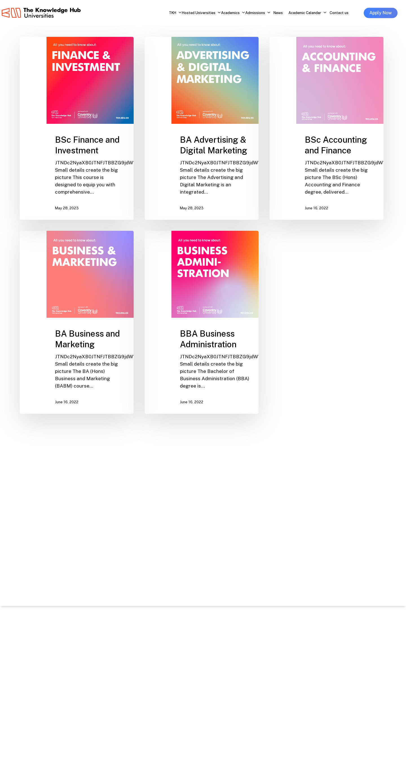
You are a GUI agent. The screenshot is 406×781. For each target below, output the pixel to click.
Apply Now (380, 12)
